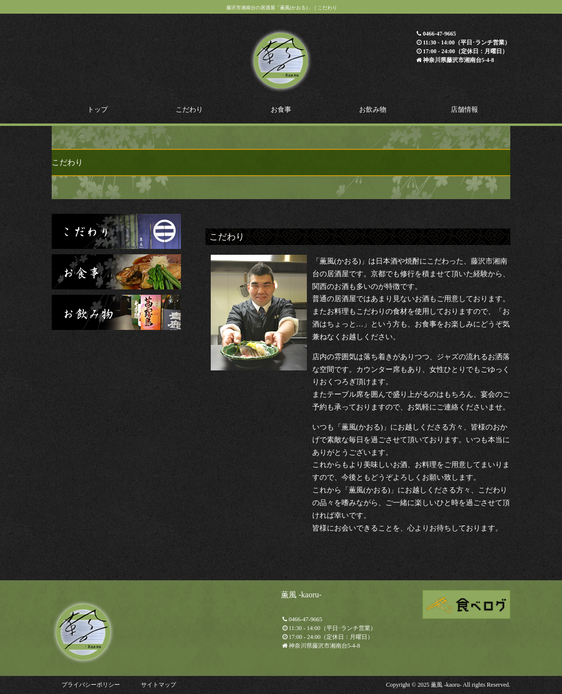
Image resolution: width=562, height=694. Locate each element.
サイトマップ (158, 684)
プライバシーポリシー (90, 684)
